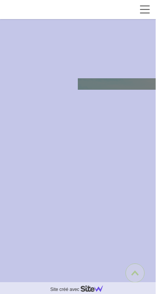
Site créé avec (79, 289)
